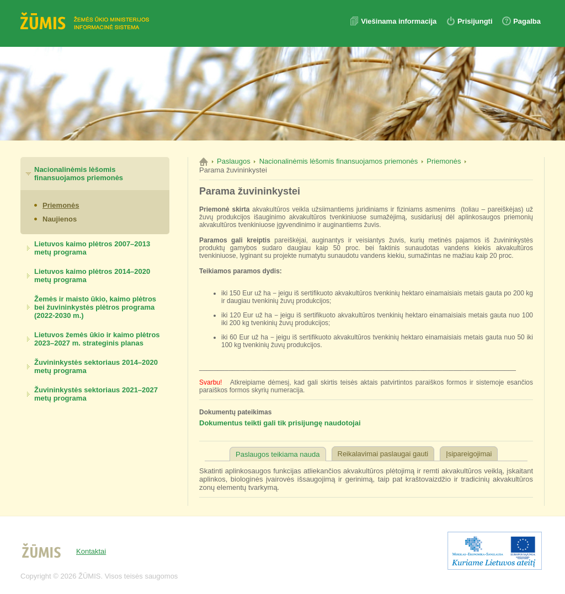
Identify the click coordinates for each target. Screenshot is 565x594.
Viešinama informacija (400, 21)
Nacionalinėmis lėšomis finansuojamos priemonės (78, 173)
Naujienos (59, 219)
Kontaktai (91, 551)
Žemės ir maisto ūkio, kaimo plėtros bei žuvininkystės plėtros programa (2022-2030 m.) (95, 307)
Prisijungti (475, 21)
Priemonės (60, 205)
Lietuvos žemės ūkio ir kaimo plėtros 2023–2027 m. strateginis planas (97, 339)
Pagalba (527, 21)
